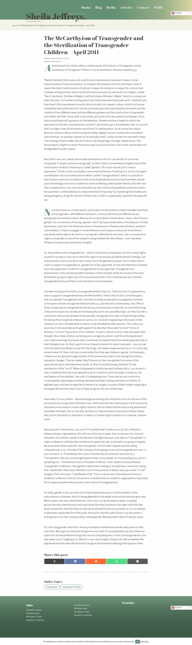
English (176, 13)
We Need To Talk (34, 616)
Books (86, 7)
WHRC (159, 7)
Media (111, 7)
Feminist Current (34, 609)
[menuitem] (86, 7)
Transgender (51, 586)
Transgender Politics (71, 586)
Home (14, 25)
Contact (143, 7)
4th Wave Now (32, 613)
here (134, 69)
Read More (144, 641)
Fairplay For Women (35, 620)
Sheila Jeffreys (56, 61)
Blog (98, 7)
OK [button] (138, 642)
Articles (126, 7)
